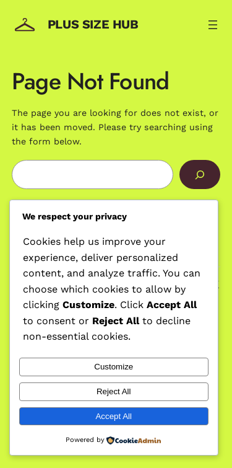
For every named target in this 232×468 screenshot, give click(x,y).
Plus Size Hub (93, 24)
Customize (113, 366)
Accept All (113, 416)
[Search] (199, 174)
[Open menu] (212, 24)
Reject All (114, 391)
